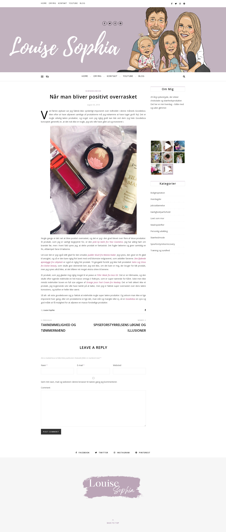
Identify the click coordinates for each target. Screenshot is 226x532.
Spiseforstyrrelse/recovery (162, 244)
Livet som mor (157, 218)
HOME (44, 3)
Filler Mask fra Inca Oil (107, 275)
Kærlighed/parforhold (160, 212)
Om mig (52, 3)
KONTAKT (62, 3)
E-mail (80, 365)
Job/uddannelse (157, 205)
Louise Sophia (48, 310)
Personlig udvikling (159, 231)
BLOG (82, 3)
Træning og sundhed (160, 250)
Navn (44, 365)
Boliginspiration (157, 192)
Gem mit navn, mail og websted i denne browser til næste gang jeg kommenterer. (79, 381)
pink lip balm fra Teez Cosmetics (108, 242)
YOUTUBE (73, 3)
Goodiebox (130, 299)
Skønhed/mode (93, 91)
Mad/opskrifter (157, 224)
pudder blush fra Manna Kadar (102, 255)
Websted (117, 365)
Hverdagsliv (155, 199)
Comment (45, 387)
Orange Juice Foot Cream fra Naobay (103, 282)
